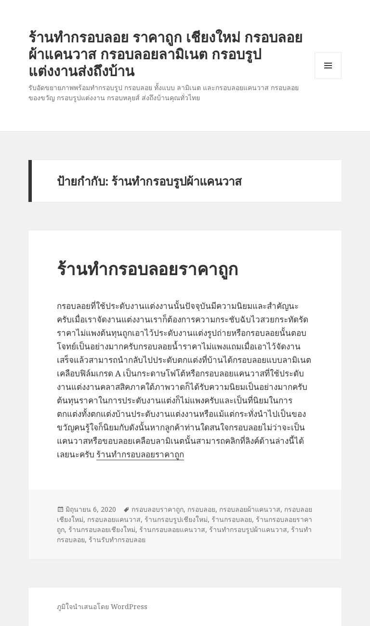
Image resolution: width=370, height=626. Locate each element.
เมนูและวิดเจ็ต (328, 65)
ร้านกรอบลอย (231, 519)
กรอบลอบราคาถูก (158, 509)
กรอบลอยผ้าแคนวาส (249, 509)
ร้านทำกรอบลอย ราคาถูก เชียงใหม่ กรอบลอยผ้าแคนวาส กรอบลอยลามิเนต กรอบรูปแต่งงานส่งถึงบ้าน (165, 53)
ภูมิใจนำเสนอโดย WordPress (102, 606)
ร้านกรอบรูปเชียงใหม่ (176, 519)
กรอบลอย (201, 509)
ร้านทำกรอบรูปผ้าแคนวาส (248, 529)
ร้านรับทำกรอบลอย (117, 539)
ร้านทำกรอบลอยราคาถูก (147, 268)
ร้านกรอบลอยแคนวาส (172, 529)
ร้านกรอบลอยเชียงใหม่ (101, 529)
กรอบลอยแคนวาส (114, 519)
